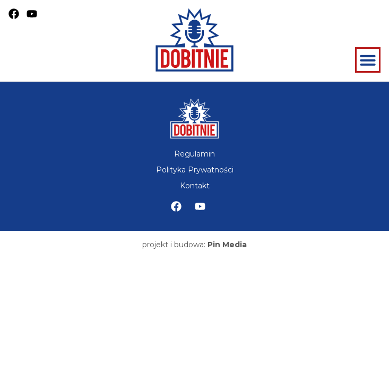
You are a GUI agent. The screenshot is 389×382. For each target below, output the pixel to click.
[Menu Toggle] (368, 60)
